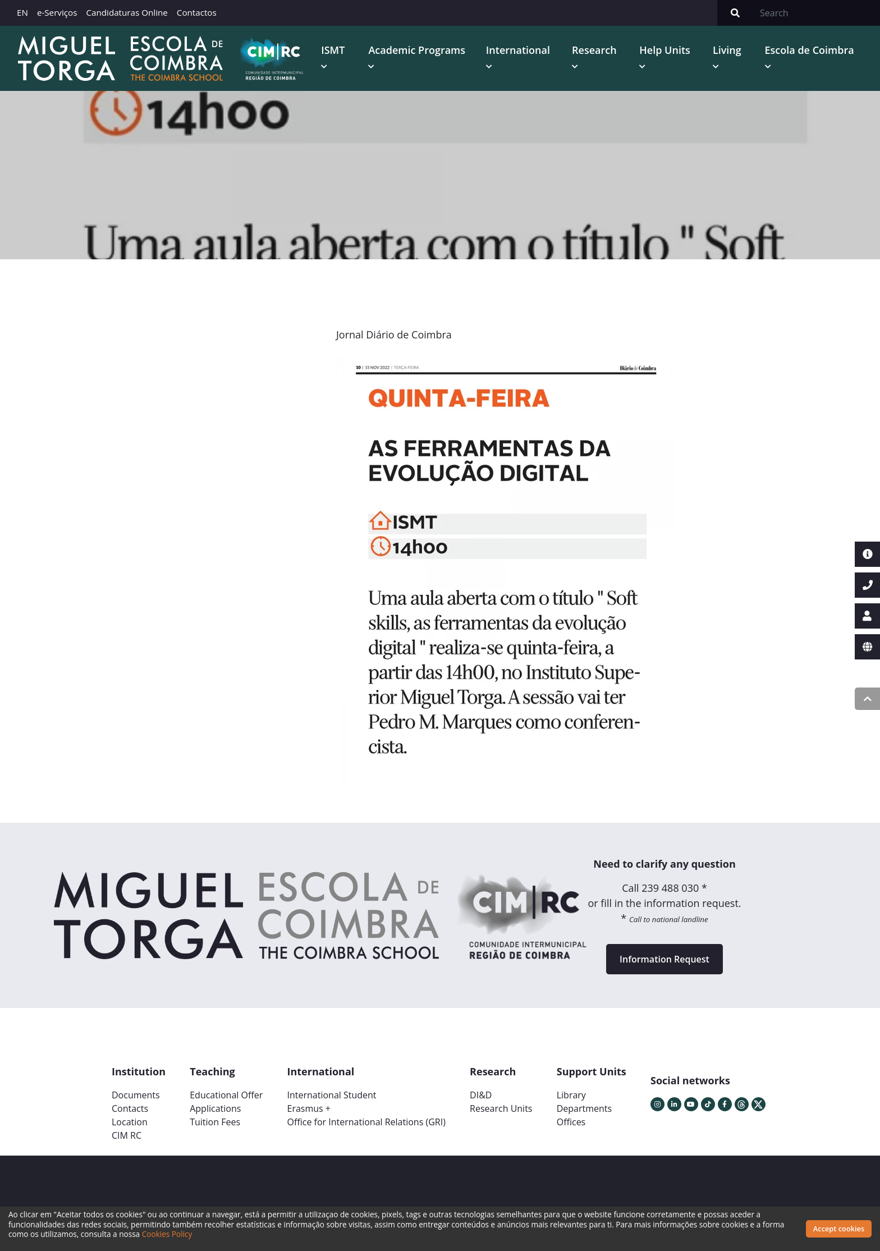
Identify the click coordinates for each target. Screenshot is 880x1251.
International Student (331, 1095)
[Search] (816, 13)
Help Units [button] (664, 50)
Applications (215, 1108)
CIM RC (126, 1135)
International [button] (518, 50)
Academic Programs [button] (416, 50)
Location (130, 1122)
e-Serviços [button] (57, 12)
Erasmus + (309, 1108)
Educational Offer (226, 1095)
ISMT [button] (333, 50)
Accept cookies (838, 1228)
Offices (571, 1122)
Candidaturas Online (126, 12)
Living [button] (727, 50)
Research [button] (594, 50)
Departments (584, 1108)
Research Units (501, 1108)
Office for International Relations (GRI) (366, 1122)
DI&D (481, 1095)
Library (571, 1095)
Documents (136, 1095)
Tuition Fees (215, 1122)
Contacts (130, 1108)
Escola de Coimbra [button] (809, 50)
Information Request (664, 959)
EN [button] (22, 12)
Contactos (197, 12)
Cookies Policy (167, 1234)
